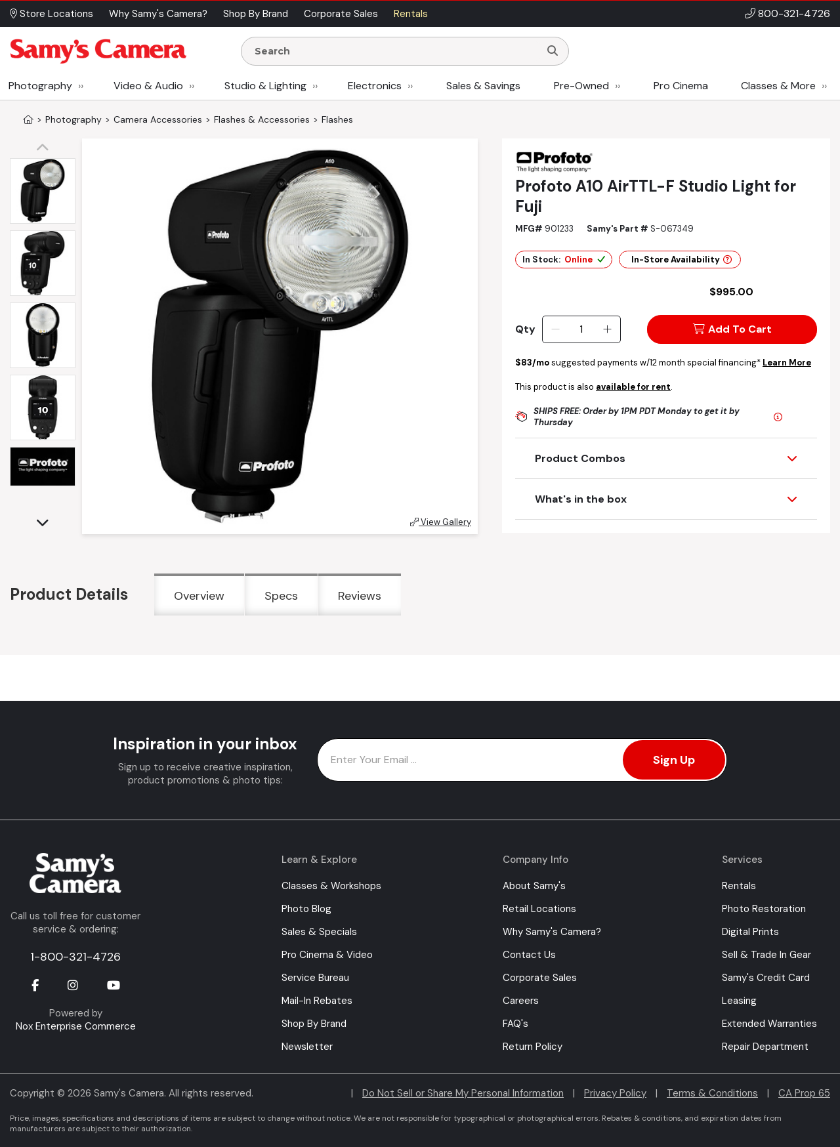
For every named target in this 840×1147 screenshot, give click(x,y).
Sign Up (674, 760)
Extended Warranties (769, 1023)
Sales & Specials (319, 931)
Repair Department (765, 1046)
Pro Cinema (681, 86)
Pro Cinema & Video (327, 954)
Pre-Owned (581, 86)
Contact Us (529, 954)
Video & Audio (148, 86)
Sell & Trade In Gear (766, 954)
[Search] (552, 51)
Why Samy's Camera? (552, 931)
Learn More (787, 362)
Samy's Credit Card (766, 977)
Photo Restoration (764, 908)
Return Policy (532, 1046)
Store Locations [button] (51, 13)
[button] (46, 148)
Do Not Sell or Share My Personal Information (463, 1093)
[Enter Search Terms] (395, 51)
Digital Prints (750, 931)
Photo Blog (306, 908)
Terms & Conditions (712, 1093)
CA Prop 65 (804, 1093)
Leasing (739, 1000)
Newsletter (307, 1046)
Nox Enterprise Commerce (76, 1026)
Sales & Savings (483, 86)
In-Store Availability (681, 259)
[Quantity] (581, 329)
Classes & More (778, 86)
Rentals (739, 885)
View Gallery (440, 522)
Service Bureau (315, 977)
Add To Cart (732, 329)
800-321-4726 (794, 13)
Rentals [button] (411, 13)
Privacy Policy (615, 1093)
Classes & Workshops (331, 885)
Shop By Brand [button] (255, 13)
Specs (281, 596)
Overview (199, 596)
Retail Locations (539, 908)
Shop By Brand (314, 1023)
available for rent (633, 386)
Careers (521, 1000)
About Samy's (534, 885)
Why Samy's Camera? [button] (158, 13)
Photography (40, 86)
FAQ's (515, 1023)
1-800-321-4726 (75, 957)
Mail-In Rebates (317, 1000)
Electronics (375, 86)
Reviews (359, 596)
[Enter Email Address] (522, 760)
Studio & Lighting (265, 86)
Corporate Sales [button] (341, 13)
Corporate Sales (540, 977)
